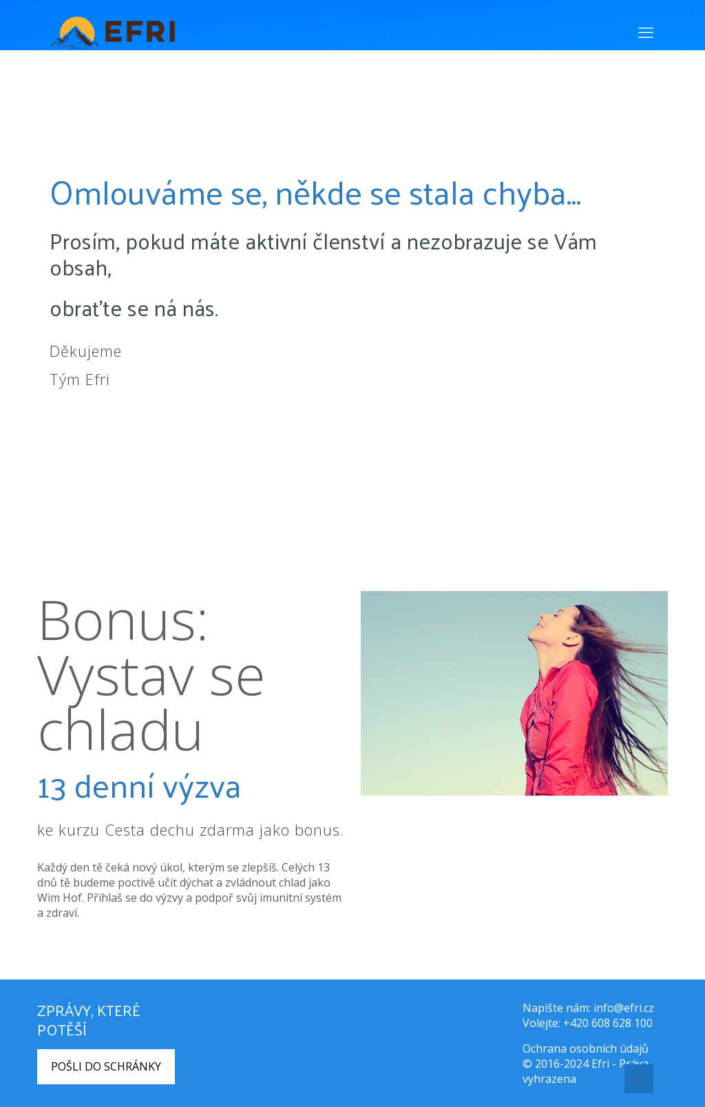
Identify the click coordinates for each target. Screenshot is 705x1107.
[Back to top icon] (638, 1078)
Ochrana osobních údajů (586, 1048)
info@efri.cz (623, 1007)
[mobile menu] (645, 31)
